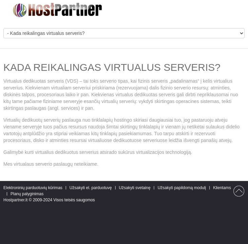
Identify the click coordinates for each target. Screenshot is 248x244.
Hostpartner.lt (15, 200)
